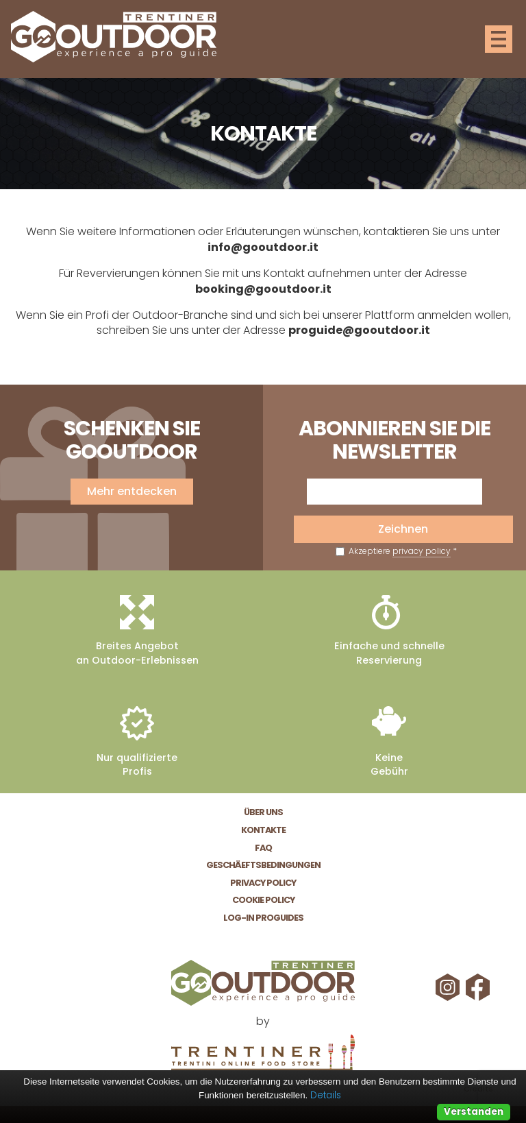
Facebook (479, 987)
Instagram (449, 987)
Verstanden (473, 1111)
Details (325, 1095)
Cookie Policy (263, 900)
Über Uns (263, 812)
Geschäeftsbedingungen (263, 865)
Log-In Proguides (263, 917)
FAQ (263, 848)
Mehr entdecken (132, 491)
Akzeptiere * (396, 551)
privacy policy (421, 551)
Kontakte (263, 830)
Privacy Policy (263, 883)
